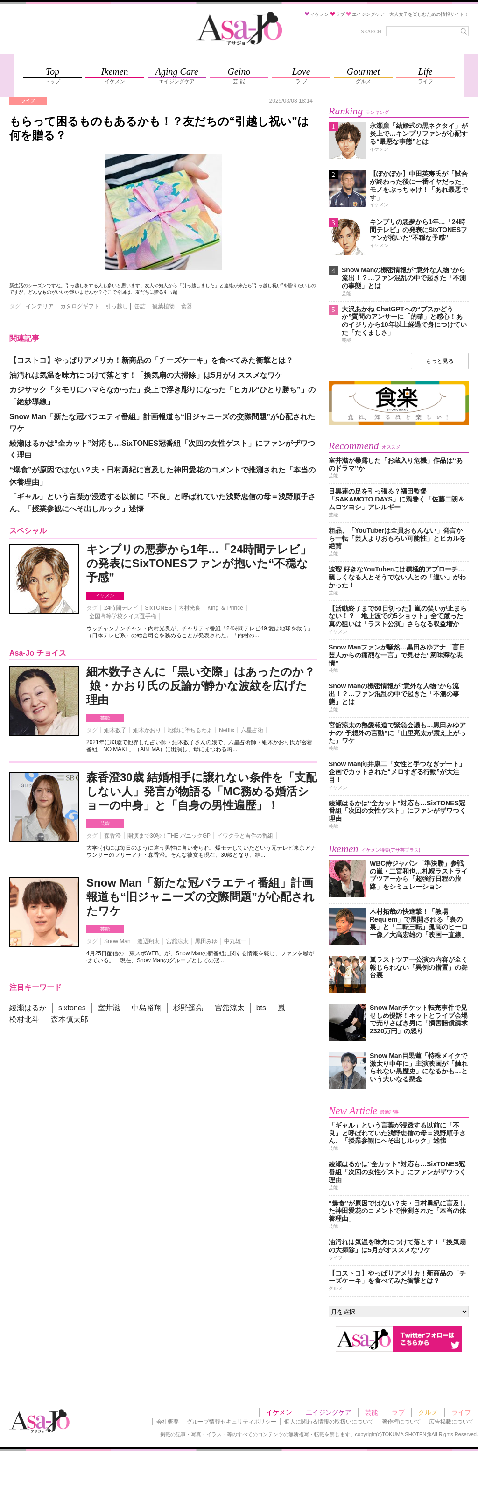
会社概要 (167, 1421)
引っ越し (116, 306)
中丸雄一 (235, 941)
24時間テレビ (121, 608)
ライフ (461, 1412)
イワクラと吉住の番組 (245, 835)
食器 (186, 306)
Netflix (226, 730)
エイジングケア (328, 1412)
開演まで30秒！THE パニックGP (169, 835)
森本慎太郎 (69, 1019)
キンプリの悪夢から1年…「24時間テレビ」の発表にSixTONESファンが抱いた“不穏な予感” (198, 563)
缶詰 (140, 306)
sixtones (72, 1008)
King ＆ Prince (225, 608)
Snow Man (117, 941)
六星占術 (252, 730)
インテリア (40, 306)
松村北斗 (24, 1019)
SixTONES (158, 608)
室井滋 (109, 1008)
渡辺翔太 (148, 941)
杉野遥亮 (188, 1008)
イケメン (105, 595)
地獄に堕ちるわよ (190, 730)
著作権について (401, 1421)
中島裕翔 (147, 1008)
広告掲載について (451, 1421)
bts (261, 1008)
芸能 (105, 717)
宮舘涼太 (177, 941)
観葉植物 (163, 306)
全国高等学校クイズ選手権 (122, 616)
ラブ (398, 1412)
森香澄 (112, 835)
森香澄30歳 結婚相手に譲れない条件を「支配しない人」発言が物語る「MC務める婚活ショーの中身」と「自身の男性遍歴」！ (201, 791)
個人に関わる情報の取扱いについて (329, 1421)
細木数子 (115, 730)
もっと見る (440, 361)
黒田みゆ (206, 941)
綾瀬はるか (28, 1008)
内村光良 (189, 608)
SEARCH (371, 31)
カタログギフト (79, 306)
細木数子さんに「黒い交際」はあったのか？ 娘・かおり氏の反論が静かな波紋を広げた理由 (200, 685)
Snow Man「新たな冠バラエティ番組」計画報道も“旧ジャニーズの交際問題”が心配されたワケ (200, 896)
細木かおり (147, 730)
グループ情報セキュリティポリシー (231, 1421)
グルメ (428, 1412)
